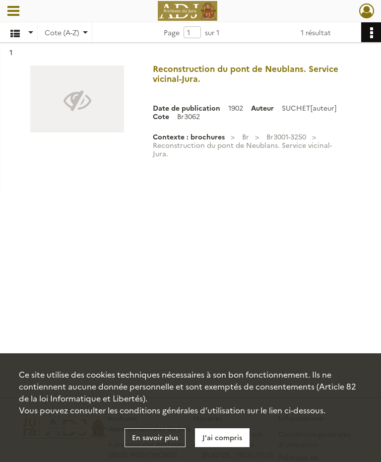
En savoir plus (155, 437)
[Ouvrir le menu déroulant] (13, 12)
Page (172, 32)
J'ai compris (222, 437)
